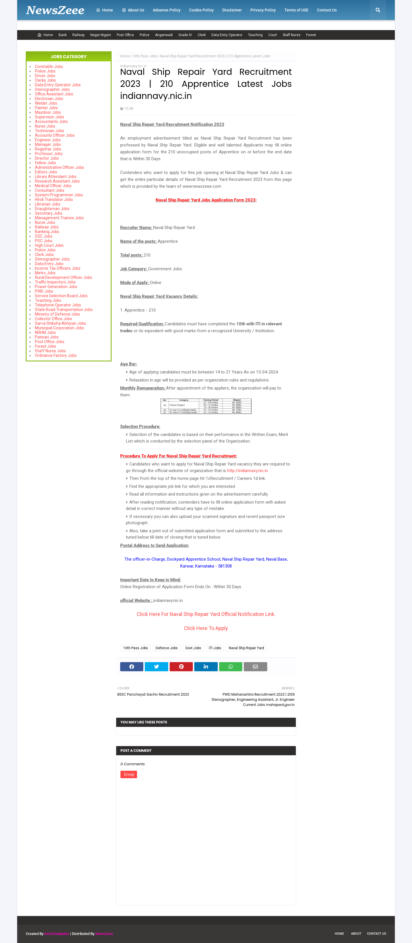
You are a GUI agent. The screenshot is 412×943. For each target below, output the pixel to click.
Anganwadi (164, 35)
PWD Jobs (44, 291)
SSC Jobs (43, 236)
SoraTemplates (56, 934)
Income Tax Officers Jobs (57, 268)
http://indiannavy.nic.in (247, 470)
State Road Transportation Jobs (64, 309)
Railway (78, 35)
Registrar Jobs (48, 149)
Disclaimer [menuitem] (232, 10)
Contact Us (376, 934)
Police (144, 35)
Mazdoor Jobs (48, 112)
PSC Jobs (43, 240)
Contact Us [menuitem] (327, 10)
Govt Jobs (193, 648)
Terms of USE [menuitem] (296, 10)
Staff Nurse (291, 35)
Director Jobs (47, 158)
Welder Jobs (46, 103)
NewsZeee (104, 934)
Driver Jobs (45, 75)
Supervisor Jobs (49, 117)
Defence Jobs (167, 648)
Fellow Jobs (45, 163)
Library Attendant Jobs (55, 176)
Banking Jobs (47, 231)
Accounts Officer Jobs (55, 135)
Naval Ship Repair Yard (246, 648)
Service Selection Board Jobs (61, 296)
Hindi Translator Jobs (54, 199)
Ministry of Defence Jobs (57, 314)
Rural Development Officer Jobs (63, 277)
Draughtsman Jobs (52, 208)
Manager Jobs (48, 144)
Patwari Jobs (47, 337)
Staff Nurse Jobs (50, 351)
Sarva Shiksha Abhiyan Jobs (60, 323)
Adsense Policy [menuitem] (167, 10)
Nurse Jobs (45, 126)
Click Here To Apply (206, 628)
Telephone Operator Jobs (58, 305)
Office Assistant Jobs (54, 94)
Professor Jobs (49, 153)
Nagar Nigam (100, 35)
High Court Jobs (49, 245)
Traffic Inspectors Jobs (55, 282)
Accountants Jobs (51, 121)
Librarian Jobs (47, 204)
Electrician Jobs (49, 98)
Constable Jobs (49, 66)
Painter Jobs (46, 107)
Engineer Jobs (48, 140)
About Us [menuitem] (133, 10)
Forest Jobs (45, 346)
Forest (311, 35)
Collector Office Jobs (53, 318)
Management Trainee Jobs (59, 218)
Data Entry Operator (226, 35)
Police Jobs (45, 71)
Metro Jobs (45, 273)
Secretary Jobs (48, 213)
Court (272, 35)
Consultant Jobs (49, 190)
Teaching (255, 35)
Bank (63, 35)
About (356, 934)
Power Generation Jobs (56, 286)
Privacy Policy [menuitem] (263, 10)
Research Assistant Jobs (57, 181)
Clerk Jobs (44, 254)
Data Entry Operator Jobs (58, 85)
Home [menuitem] (104, 10)
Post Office (125, 35)
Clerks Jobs (45, 80)
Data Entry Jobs (49, 263)
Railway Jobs (47, 227)
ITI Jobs (215, 648)
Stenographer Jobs (52, 89)
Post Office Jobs (49, 341)
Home (45, 35)
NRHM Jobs (45, 332)
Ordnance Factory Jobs (56, 355)
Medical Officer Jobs (53, 185)
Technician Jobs (49, 130)
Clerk (202, 35)
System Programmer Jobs (59, 195)
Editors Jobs (46, 172)
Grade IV (185, 35)
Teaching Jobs (48, 300)
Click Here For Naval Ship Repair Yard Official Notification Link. (206, 614)
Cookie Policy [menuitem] (201, 10)
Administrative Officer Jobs (59, 167)
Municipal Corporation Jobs (59, 328)
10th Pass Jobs (144, 56)
